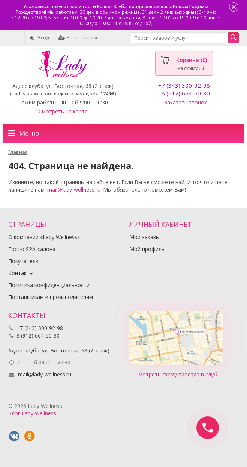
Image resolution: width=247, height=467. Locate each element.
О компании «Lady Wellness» (44, 237)
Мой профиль (147, 249)
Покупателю (24, 261)
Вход (39, 37)
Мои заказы (144, 237)
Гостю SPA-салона (31, 249)
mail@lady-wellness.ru (73, 189)
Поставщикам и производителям (50, 296)
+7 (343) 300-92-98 (184, 85)
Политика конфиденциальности (49, 285)
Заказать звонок (185, 102)
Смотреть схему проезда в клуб (176, 374)
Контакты (20, 273)
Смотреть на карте (63, 111)
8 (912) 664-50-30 (186, 93)
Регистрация (77, 37)
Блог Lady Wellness (32, 413)
